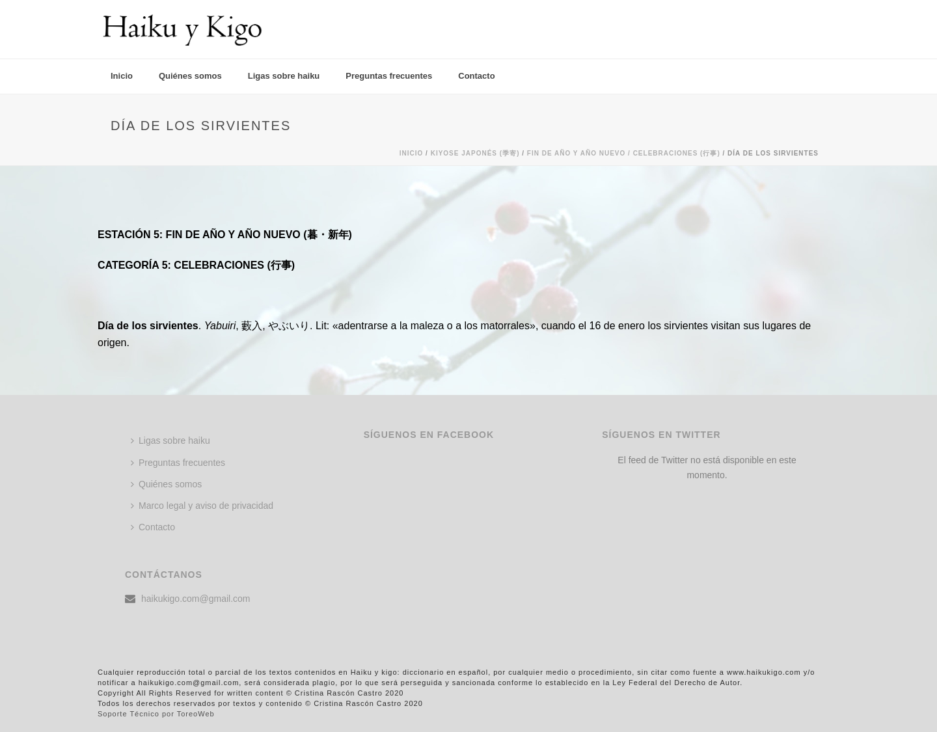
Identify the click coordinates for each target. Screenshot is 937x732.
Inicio (122, 76)
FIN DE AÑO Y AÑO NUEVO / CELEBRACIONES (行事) (623, 153)
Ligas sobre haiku (284, 76)
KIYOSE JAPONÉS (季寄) (475, 153)
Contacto (476, 76)
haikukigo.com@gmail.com (196, 598)
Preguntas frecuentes (389, 76)
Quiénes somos (190, 76)
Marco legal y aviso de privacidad (202, 505)
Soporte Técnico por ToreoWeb (156, 714)
